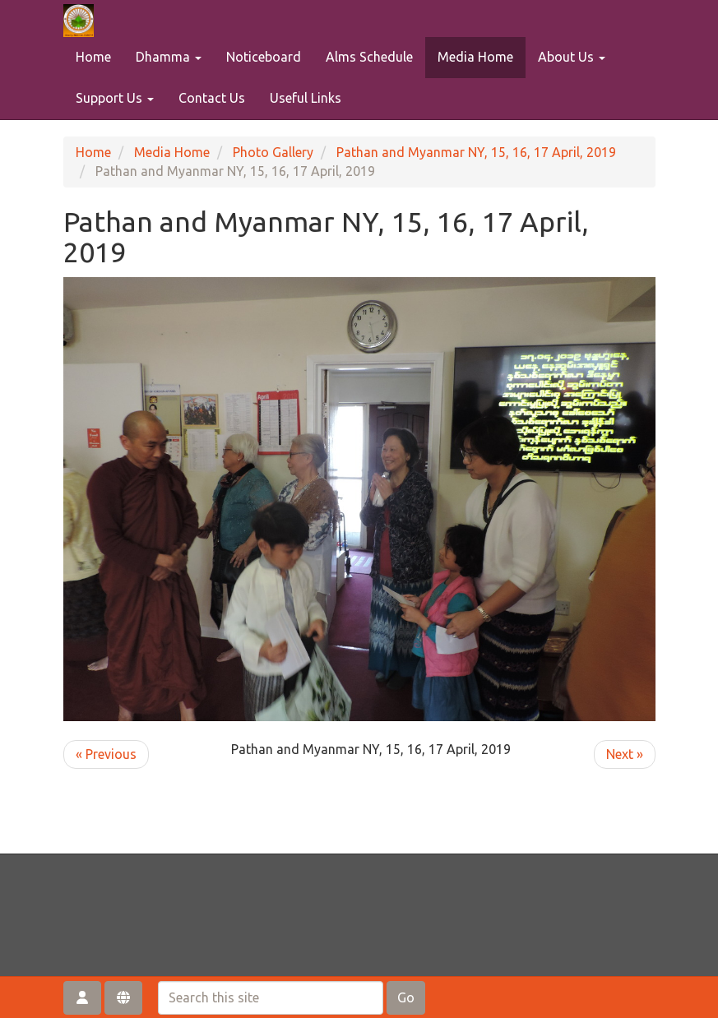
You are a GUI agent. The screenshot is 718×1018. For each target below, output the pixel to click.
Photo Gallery (273, 152)
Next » (624, 754)
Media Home (475, 56)
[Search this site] (270, 998)
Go (406, 997)
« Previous (106, 754)
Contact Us (211, 97)
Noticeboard (263, 56)
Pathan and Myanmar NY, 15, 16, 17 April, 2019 (476, 152)
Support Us (115, 97)
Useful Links (305, 97)
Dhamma (169, 56)
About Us (571, 56)
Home (93, 56)
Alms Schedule (369, 56)
